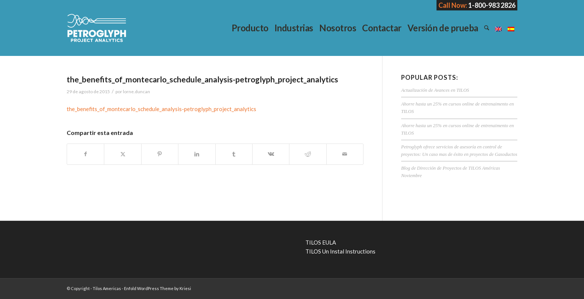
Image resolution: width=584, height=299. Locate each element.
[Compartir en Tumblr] (234, 154)
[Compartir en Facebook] (85, 154)
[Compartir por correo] (345, 154)
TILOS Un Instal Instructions (340, 251)
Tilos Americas (107, 288)
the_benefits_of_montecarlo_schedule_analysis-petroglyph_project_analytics (161, 109)
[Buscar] (486, 28)
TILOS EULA (320, 242)
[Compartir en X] (122, 154)
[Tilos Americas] (96, 28)
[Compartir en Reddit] (307, 154)
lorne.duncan (136, 91)
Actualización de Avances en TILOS (435, 90)
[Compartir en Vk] (271, 154)
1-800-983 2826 (491, 5)
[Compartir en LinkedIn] (196, 154)
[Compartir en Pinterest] (160, 154)
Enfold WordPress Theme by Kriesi (157, 288)
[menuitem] (250, 28)
